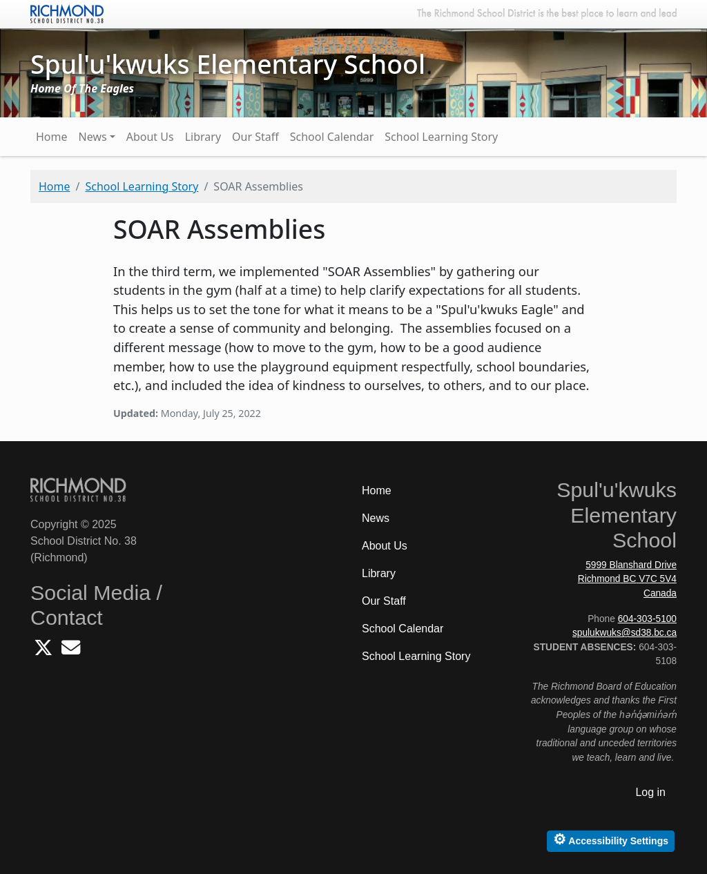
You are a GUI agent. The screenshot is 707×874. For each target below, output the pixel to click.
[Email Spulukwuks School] (70, 651)
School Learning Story (441, 136)
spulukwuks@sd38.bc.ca (624, 633)
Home (52, 136)
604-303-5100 (647, 619)
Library (203, 136)
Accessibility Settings (610, 839)
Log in (650, 792)
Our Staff (255, 136)
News (93, 136)
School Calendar (332, 136)
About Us (150, 136)
